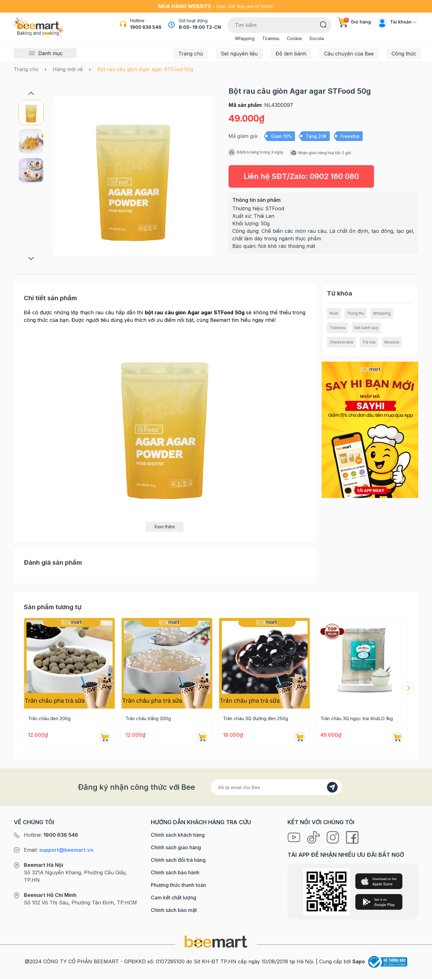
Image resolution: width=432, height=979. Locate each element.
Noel (333, 313)
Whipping (245, 38)
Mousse (391, 342)
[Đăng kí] (332, 787)
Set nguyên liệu (239, 53)
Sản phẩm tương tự (53, 607)
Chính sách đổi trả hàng (178, 860)
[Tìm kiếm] (323, 24)
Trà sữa (369, 342)
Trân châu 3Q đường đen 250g (255, 718)
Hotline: (51, 835)
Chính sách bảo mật (174, 910)
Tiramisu (270, 38)
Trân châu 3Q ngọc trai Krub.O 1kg (356, 718)
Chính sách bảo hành (175, 872)
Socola (316, 38)
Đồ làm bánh (291, 53)
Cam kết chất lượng (173, 897)
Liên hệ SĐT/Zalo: (301, 176)
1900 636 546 (145, 27)
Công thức (404, 53)
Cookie (294, 38)
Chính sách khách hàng (178, 835)
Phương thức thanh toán (178, 885)
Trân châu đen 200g (49, 718)
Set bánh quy (366, 327)
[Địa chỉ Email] (276, 787)
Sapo (358, 961)
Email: (58, 850)
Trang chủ (190, 53)
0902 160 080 (334, 176)
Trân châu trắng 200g (148, 718)
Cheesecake (341, 342)
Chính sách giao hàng (176, 847)
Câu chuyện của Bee (349, 53)
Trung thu (355, 313)
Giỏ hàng (354, 21)
